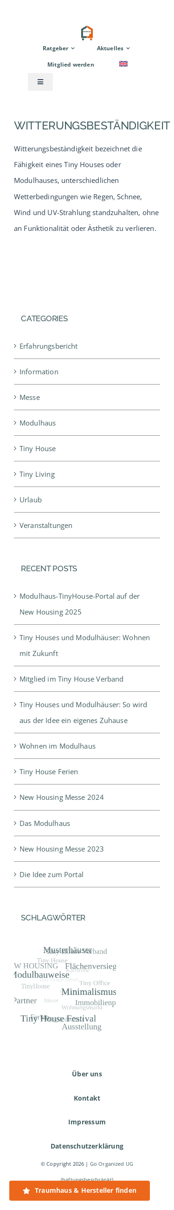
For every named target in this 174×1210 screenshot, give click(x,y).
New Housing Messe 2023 (61, 848)
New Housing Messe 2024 (61, 797)
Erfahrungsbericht (48, 346)
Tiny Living (37, 474)
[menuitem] (123, 64)
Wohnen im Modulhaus (57, 745)
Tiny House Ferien (48, 771)
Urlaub (30, 499)
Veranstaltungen (45, 525)
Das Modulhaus (44, 823)
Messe (29, 397)
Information (38, 371)
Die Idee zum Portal (51, 874)
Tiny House (37, 448)
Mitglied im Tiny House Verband (71, 678)
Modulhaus (37, 422)
